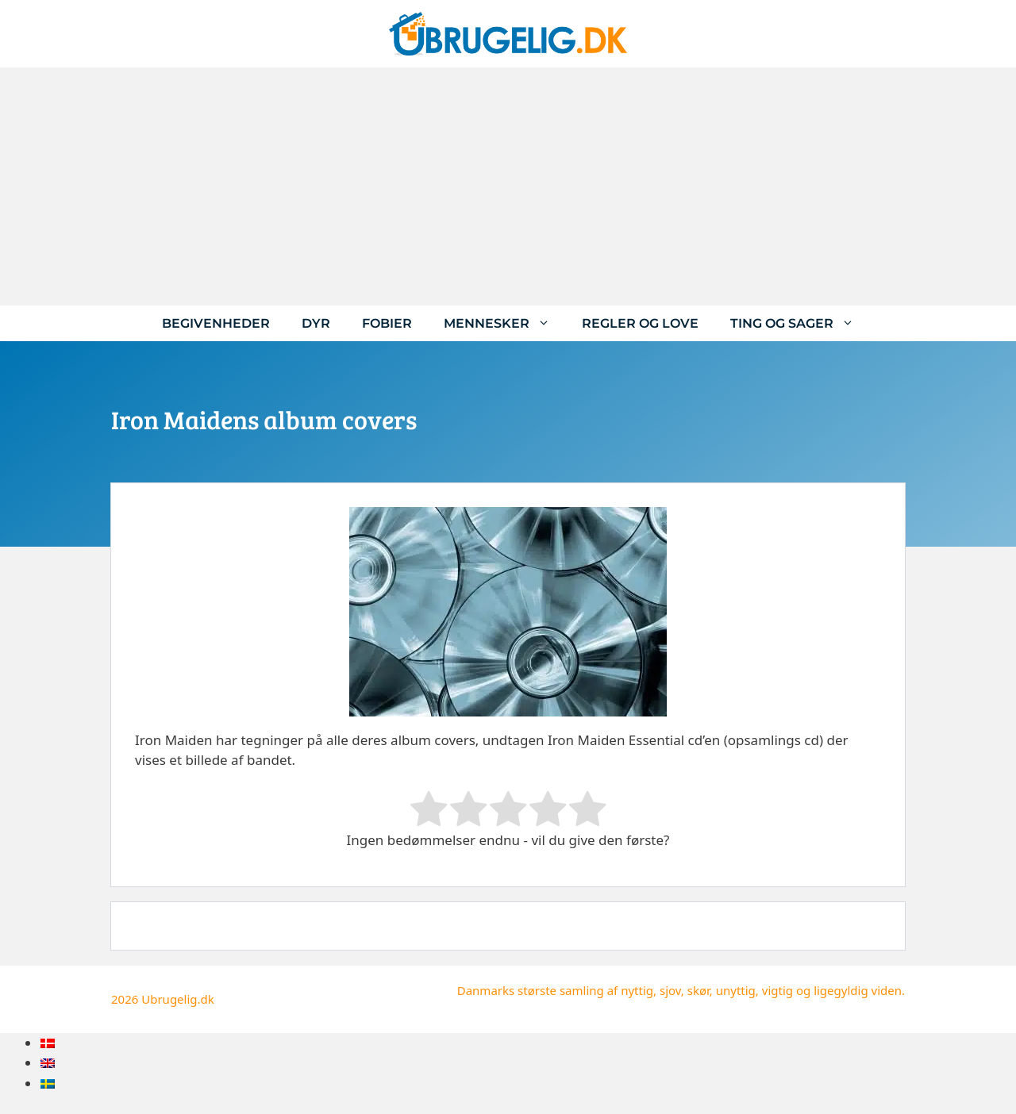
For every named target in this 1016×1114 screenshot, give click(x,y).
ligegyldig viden (858, 990)
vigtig (777, 990)
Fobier (387, 323)
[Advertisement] (508, 186)
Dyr (316, 323)
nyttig (637, 990)
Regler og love (640, 323)
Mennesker (505, 323)
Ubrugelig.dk (177, 999)
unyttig (736, 990)
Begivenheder (216, 323)
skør (698, 990)
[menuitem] (47, 1043)
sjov (670, 990)
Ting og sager (800, 323)
